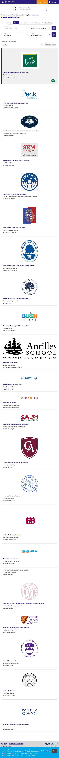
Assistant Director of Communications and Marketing (19, 266)
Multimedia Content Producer (12, 535)
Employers (53, 2)
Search (10, 23)
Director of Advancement (10, 362)
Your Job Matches (35, 23)
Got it (54, 751)
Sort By (5, 44)
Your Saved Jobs (46, 23)
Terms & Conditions (16, 743)
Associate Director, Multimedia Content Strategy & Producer (21, 131)
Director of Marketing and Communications (16, 72)
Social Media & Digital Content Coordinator (16, 424)
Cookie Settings (46, 751)
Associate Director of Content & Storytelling (16, 298)
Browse (16, 23)
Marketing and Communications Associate (16, 160)
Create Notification (50, 44)
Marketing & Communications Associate (15, 194)
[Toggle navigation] (46, 9)
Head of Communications (10, 661)
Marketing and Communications (12, 384)
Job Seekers (42, 2)
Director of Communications (11, 496)
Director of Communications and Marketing (16, 724)
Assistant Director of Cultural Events (14, 228)
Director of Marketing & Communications (15, 103)
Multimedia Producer (9, 691)
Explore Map (24, 23)
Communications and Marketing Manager (15, 462)
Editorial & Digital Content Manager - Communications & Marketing (23, 603)
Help (4, 743)
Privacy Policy (6, 746)
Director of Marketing (9, 402)
